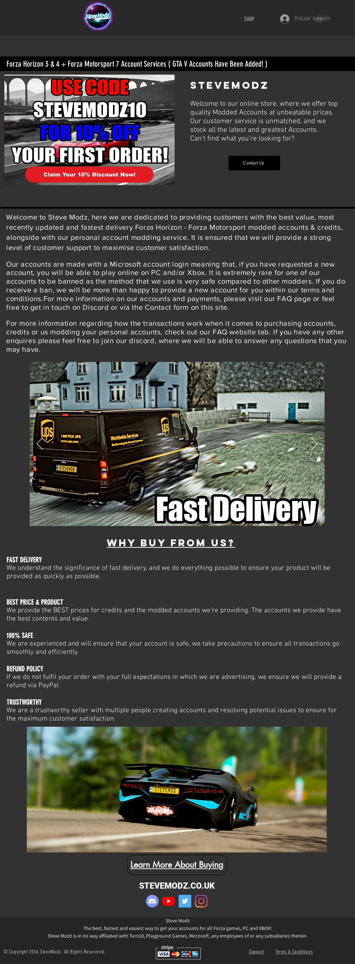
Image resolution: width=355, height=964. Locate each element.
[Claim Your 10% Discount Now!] (89, 174)
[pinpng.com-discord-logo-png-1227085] (152, 901)
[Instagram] (201, 901)
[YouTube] (168, 901)
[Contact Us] (254, 163)
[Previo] (40, 444)
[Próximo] (314, 444)
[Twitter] (185, 901)
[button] (323, 18)
